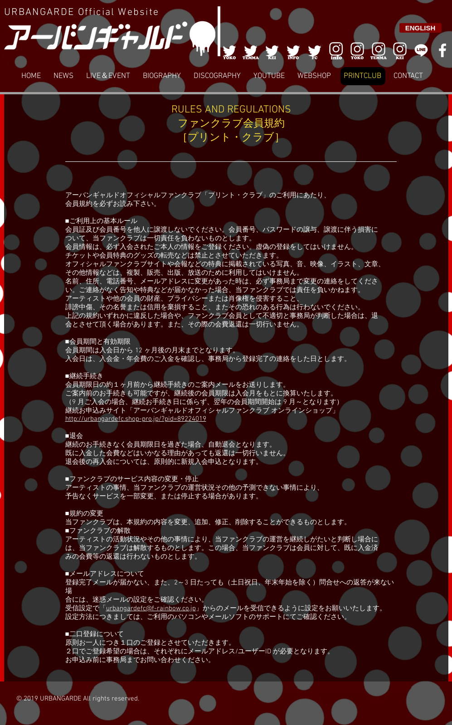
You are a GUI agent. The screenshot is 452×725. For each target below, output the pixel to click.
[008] (400, 50)
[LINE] (421, 50)
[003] (272, 50)
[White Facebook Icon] (442, 50)
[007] (378, 50)
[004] (293, 50)
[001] (229, 50)
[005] (315, 50)
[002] (251, 50)
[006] (336, 50)
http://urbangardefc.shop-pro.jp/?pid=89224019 (135, 419)
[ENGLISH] (420, 28)
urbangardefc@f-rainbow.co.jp (151, 608)
